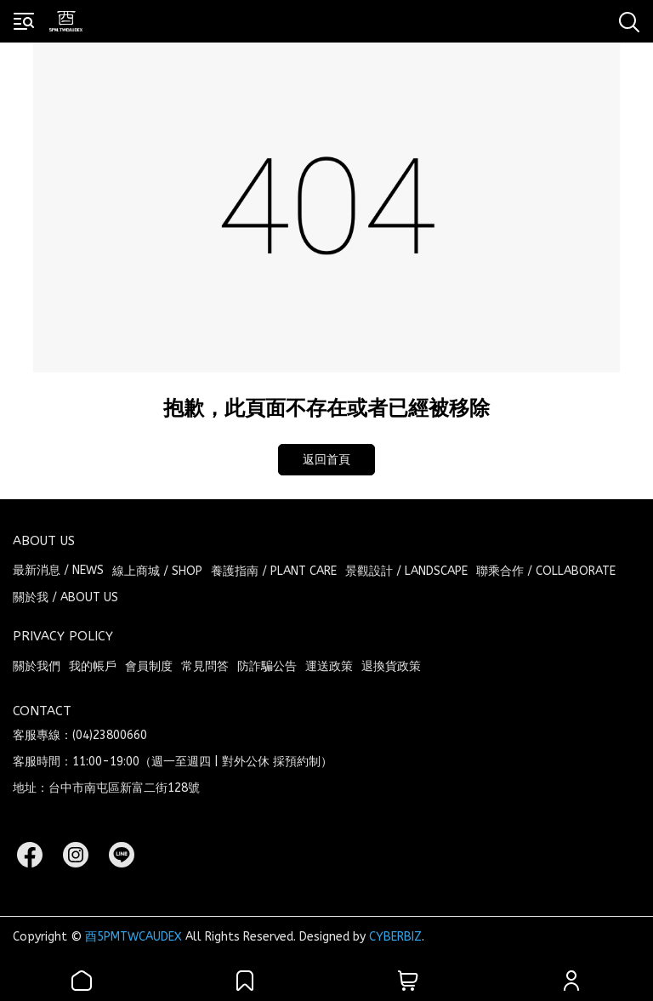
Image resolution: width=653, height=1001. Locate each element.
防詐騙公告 (267, 666)
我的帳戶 (92, 666)
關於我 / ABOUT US (65, 597)
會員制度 (149, 666)
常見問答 (205, 666)
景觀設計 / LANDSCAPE (406, 571)
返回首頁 (326, 459)
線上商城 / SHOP (157, 571)
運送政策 (329, 666)
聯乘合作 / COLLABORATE (546, 571)
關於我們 (36, 666)
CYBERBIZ (395, 937)
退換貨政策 (391, 666)
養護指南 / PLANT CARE (274, 571)
